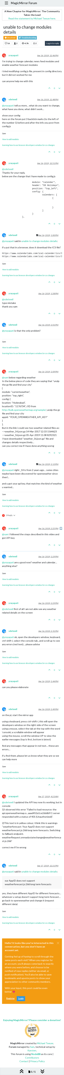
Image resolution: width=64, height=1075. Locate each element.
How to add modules (10, 139)
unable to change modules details (39, 241)
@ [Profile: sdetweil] (7, 169)
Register (10, 998)
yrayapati (13, 55)
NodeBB (36, 1054)
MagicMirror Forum (24, 3)
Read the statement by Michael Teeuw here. (32, 18)
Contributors (32, 1057)
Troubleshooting (27, 38)
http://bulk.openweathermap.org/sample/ (24, 409)
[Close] (58, 943)
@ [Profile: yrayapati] (8, 105)
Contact (23, 1061)
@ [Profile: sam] (5, 377)
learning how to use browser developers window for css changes (28, 145)
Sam (32, 1046)
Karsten (31, 1050)
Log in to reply (52, 43)
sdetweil (13, 99)
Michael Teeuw (45, 1043)
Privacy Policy (37, 1061)
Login (21, 998)
